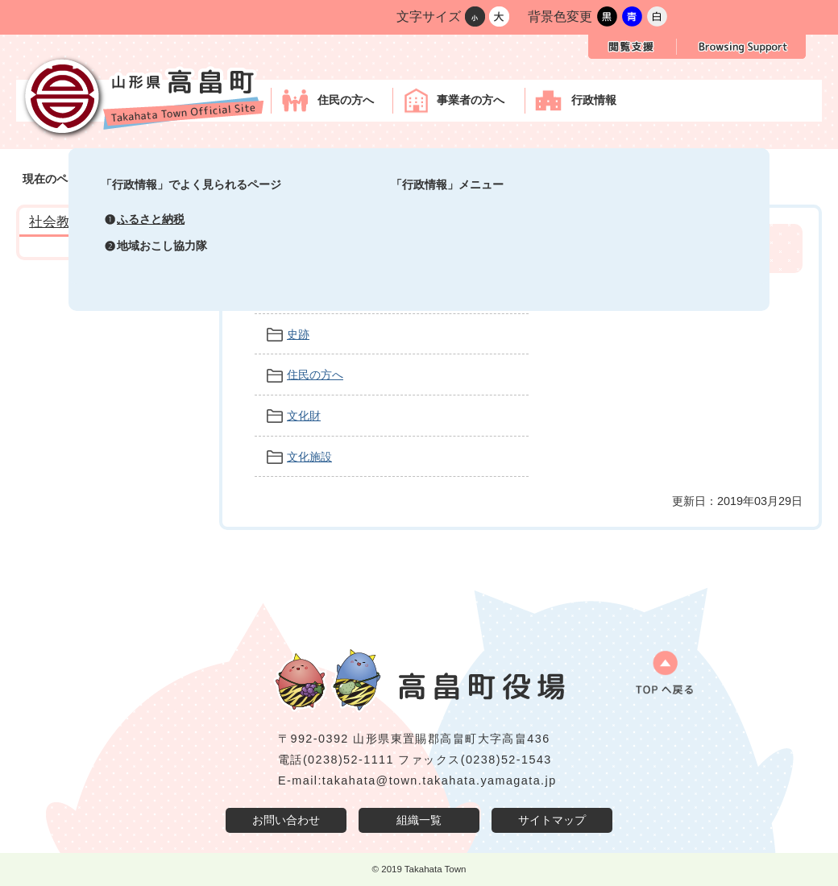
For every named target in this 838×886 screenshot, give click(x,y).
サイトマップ (552, 820)
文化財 (304, 415)
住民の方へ (315, 374)
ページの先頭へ (657, 678)
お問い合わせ (286, 820)
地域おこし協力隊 (162, 245)
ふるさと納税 (151, 219)
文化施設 (309, 456)
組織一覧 (419, 820)
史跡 (298, 334)
